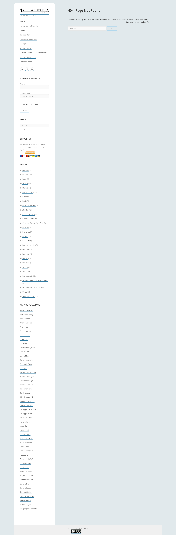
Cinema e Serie (28, 219)
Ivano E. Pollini (25, 422)
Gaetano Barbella (26, 385)
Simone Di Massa (26, 480)
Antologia (25, 170)
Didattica (25, 227)
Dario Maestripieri (26, 360)
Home (22, 21)
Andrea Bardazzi (26, 323)
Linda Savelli (24, 430)
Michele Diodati (26, 442)
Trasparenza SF (26, 48)
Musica (25, 263)
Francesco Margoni (27, 376)
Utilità (24, 292)
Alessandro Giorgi (26, 314)
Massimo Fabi (25, 434)
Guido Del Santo (26, 418)
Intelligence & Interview (28, 39)
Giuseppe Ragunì (26, 414)
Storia (24, 188)
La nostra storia (26, 62)
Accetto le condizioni (30, 105)
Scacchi (25, 267)
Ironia (24, 201)
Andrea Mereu (25, 331)
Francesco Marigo (26, 381)
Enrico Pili (23, 368)
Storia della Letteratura (31, 287)
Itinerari (25, 258)
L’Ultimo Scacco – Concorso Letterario (34, 53)
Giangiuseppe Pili (26, 397)
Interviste (25, 254)
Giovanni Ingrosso (26, 405)
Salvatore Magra (26, 471)
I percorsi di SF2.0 (29, 245)
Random (25, 196)
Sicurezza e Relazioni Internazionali (35, 280)
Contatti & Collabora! (28, 57)
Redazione (24, 455)
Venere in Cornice (28, 296)
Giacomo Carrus (26, 389)
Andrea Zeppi (25, 335)
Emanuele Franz (26, 364)
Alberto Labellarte (26, 310)
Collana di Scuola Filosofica (32, 223)
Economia (26, 232)
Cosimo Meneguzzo (27, 348)
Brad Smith (24, 339)
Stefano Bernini (25, 484)
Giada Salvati (25, 393)
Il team (22, 30)
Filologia (25, 236)
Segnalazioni (27, 276)
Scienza (25, 183)
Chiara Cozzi (24, 343)
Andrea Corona (25, 327)
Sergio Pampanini (26, 476)
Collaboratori (25, 35)
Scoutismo (26, 271)
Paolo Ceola (24, 447)
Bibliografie (24, 44)
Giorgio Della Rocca (27, 401)
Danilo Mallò (24, 356)
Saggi (24, 179)
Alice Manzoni (25, 319)
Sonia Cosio (24, 467)
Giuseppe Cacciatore (28, 409)
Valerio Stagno (25, 504)
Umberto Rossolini (27, 496)
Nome (22, 84)
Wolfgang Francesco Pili (28, 509)
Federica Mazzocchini (28, 372)
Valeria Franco (25, 500)
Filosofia (25, 174)
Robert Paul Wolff (26, 459)
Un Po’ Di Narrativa (29, 205)
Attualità (25, 210)
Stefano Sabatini (26, 488)
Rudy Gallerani (25, 463)
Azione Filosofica (28, 214)
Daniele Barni (25, 352)
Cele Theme (72, 528)
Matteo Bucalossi (26, 438)
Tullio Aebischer (26, 492)
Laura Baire (24, 426)
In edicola (26, 249)
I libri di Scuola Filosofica (29, 26)
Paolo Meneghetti (26, 451)
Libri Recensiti (27, 192)
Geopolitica (26, 241)
